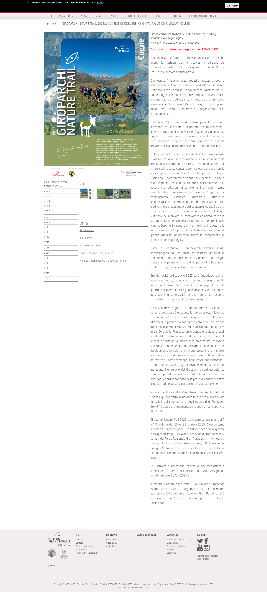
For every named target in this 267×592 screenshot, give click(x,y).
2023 (47, 206)
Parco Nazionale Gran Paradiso (96, 253)
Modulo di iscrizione (90, 245)
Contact (79, 543)
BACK (51, 23)
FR (61, 545)
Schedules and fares (61, 16)
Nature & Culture (137, 16)
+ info (100, 2)
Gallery (176, 16)
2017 (46, 237)
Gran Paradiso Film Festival (178, 540)
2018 (46, 232)
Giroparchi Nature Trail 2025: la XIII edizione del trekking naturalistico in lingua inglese (126, 23)
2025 (47, 196)
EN (65, 545)
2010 (46, 273)
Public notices (82, 550)
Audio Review (112, 546)
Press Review (111, 540)
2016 (46, 242)
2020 (47, 222)
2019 (46, 227)
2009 (47, 279)
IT (58, 545)
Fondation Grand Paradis (203, 16)
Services (159, 16)
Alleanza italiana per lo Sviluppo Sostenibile (103, 260)
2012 (46, 263)
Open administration (84, 546)
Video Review (111, 543)
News (84, 16)
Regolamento (87, 230)
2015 (46, 248)
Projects (115, 16)
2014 (46, 253)
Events (98, 16)
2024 (47, 201)
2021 (46, 217)
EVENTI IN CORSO (53, 186)
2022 (47, 211)
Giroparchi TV (172, 543)
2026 (47, 191)
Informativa (86, 238)
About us (80, 540)
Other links (171, 553)
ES (69, 545)
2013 (46, 258)
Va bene (232, 5)
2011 (46, 268)
